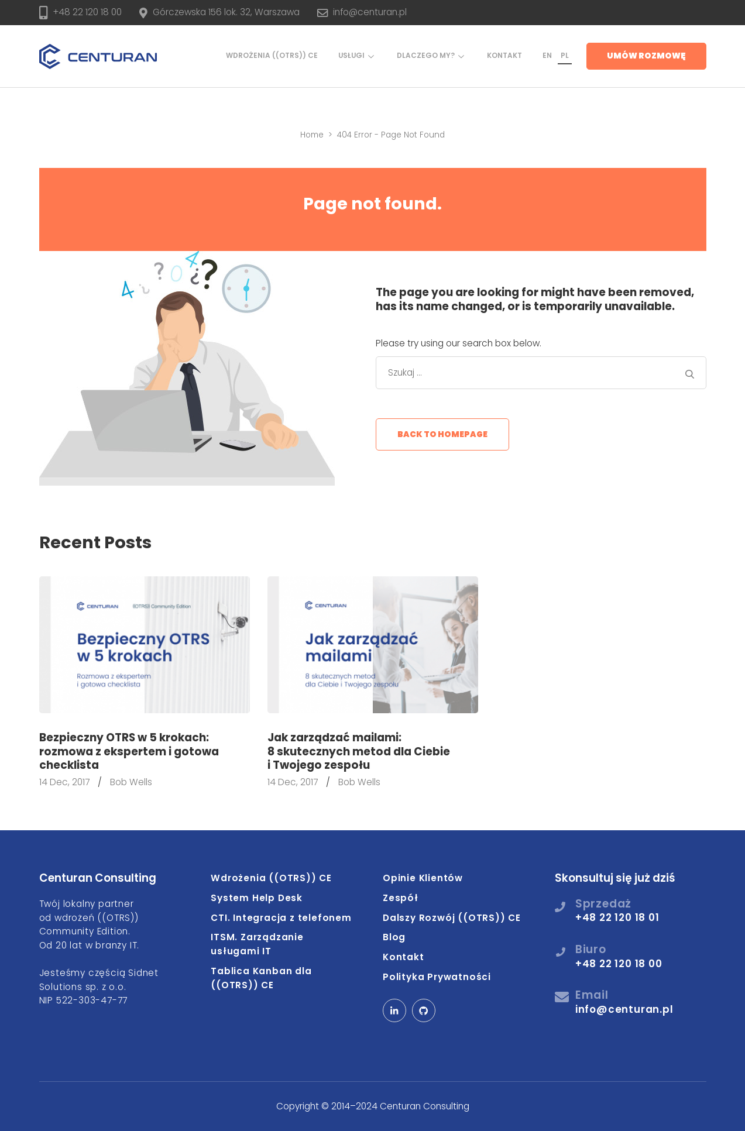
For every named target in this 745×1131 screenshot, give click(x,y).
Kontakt (504, 55)
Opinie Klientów (423, 878)
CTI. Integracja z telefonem (281, 918)
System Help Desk (257, 898)
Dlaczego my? (426, 55)
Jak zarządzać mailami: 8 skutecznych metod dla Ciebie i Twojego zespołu (358, 752)
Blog (394, 937)
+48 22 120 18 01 (617, 917)
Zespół (400, 898)
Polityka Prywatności (437, 977)
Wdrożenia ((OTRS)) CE (272, 55)
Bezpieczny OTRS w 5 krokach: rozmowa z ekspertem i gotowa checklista (129, 752)
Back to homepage (442, 434)
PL (565, 55)
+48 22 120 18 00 (87, 12)
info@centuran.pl (370, 12)
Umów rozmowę (646, 55)
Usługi (351, 55)
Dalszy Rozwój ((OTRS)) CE (452, 918)
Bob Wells (131, 782)
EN (547, 55)
